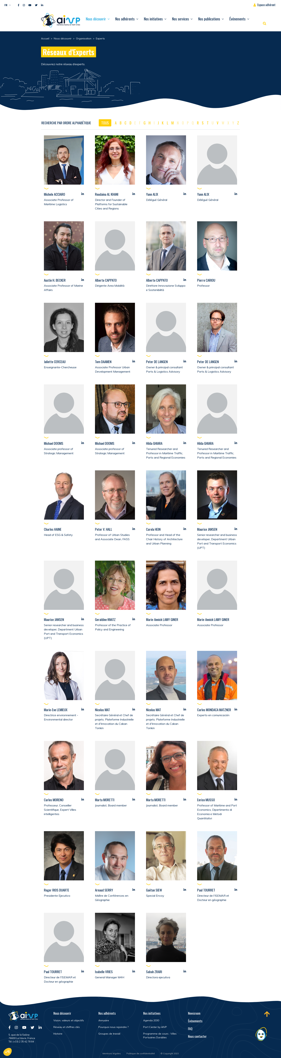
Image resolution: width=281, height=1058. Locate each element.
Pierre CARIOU (206, 280)
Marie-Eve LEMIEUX (55, 709)
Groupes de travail (109, 1033)
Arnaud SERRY (104, 890)
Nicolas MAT (102, 709)
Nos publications (209, 18)
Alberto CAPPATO (106, 280)
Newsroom (194, 1013)
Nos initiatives (153, 18)
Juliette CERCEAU (55, 361)
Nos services (180, 18)
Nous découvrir (96, 18)
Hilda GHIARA (154, 443)
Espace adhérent (266, 5)
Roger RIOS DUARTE (56, 890)
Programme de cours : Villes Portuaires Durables (160, 1035)
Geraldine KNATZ (105, 619)
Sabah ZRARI (154, 971)
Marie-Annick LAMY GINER (162, 619)
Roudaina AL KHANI (106, 194)
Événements (237, 18)
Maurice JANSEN (207, 529)
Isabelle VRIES (104, 971)
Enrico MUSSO (206, 799)
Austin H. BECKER (55, 280)
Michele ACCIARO (54, 194)
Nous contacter (197, 1036)
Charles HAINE (52, 529)
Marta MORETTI (104, 799)
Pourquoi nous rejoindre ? (113, 1027)
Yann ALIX (152, 194)
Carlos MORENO (53, 799)
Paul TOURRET (206, 890)
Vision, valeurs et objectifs (68, 1020)
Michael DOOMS (53, 443)
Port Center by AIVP (155, 1027)
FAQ (190, 1028)
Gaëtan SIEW (154, 890)
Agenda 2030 (151, 1020)
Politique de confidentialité (141, 1053)
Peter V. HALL (103, 529)
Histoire (57, 1033)
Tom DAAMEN (103, 361)
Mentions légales (112, 1053)
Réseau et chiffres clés (66, 1027)
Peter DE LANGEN (157, 361)
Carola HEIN (153, 529)
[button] (6, 5)
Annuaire (103, 1020)
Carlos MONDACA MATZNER (214, 709)
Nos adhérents (125, 18)
